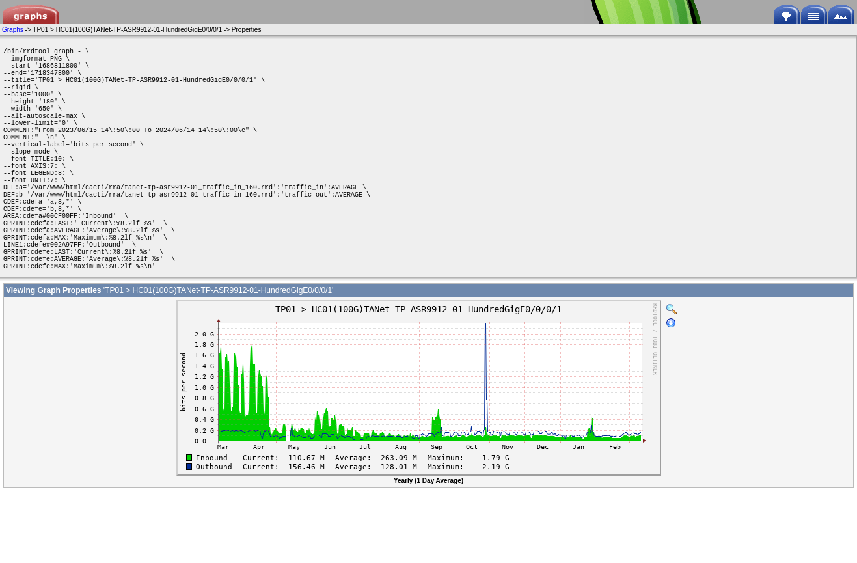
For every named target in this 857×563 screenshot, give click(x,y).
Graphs (12, 29)
